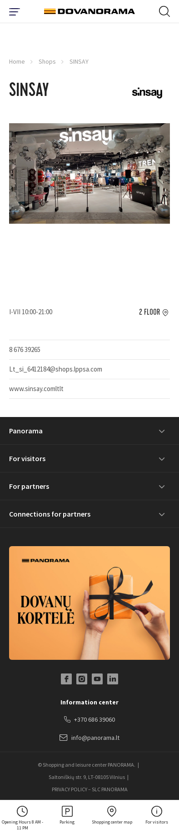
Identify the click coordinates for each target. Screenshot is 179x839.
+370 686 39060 (89, 719)
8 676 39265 (24, 349)
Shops (47, 61)
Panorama (26, 430)
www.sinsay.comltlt (36, 388)
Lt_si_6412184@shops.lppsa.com (55, 369)
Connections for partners (49, 513)
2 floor (149, 312)
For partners (29, 486)
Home (17, 61)
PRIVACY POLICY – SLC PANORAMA (90, 789)
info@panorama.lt (89, 738)
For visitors (27, 458)
